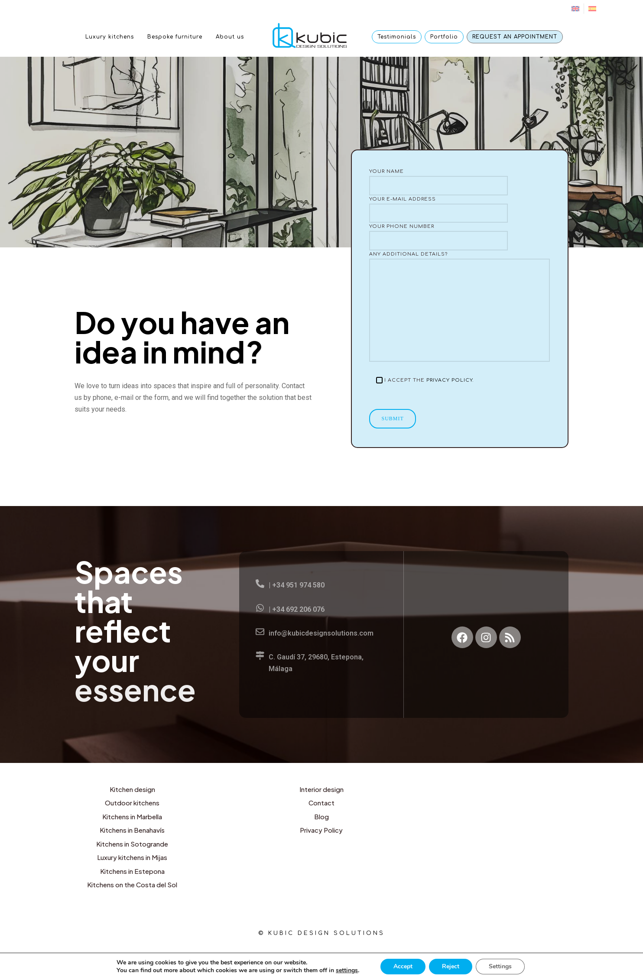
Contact (321, 802)
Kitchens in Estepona (132, 871)
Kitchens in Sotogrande (132, 844)
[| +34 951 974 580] (260, 583)
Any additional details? (459, 306)
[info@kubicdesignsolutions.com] (260, 631)
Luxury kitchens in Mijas (132, 857)
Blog (321, 816)
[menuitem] (575, 8)
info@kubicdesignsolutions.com (321, 633)
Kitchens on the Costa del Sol (132, 884)
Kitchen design (132, 789)
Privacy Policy (449, 380)
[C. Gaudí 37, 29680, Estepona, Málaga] (260, 655)
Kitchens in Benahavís (132, 830)
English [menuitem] (290, 957)
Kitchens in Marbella (132, 816)
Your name (459, 182)
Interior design (321, 789)
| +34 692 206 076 (297, 609)
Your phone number (459, 237)
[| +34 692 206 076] (260, 608)
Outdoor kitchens (132, 802)
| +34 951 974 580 (297, 585)
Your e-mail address (459, 209)
